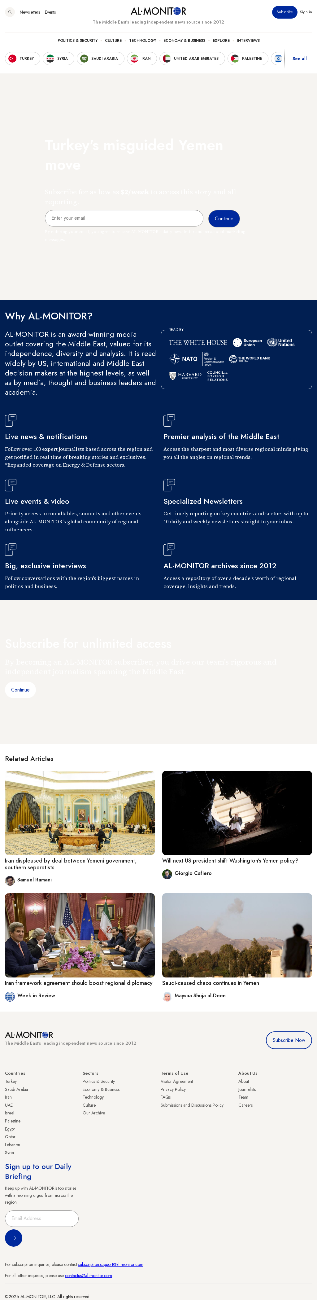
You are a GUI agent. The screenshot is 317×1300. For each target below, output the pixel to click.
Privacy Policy (173, 1089)
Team (243, 1097)
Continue (20, 689)
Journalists (247, 1089)
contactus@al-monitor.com (88, 1275)
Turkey (11, 1081)
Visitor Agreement (177, 1081)
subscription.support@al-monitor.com (110, 1264)
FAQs (166, 1097)
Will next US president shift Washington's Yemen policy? (230, 861)
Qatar (10, 1137)
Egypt (10, 1129)
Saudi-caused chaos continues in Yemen (210, 983)
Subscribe (285, 12)
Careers (245, 1105)
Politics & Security (78, 40)
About (243, 1081)
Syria (9, 1152)
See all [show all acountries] (300, 58)
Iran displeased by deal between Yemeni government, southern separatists (71, 864)
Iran (8, 1097)
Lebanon (12, 1145)
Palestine (12, 1121)
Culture (113, 40)
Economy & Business (184, 40)
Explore (221, 40)
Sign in (306, 12)
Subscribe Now (289, 1040)
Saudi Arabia (16, 1089)
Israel (9, 1113)
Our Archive (94, 1113)
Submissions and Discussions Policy (192, 1105)
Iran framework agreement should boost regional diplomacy (79, 983)
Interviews (248, 40)
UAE (9, 1105)
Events (50, 12)
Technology (142, 40)
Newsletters (30, 12)
